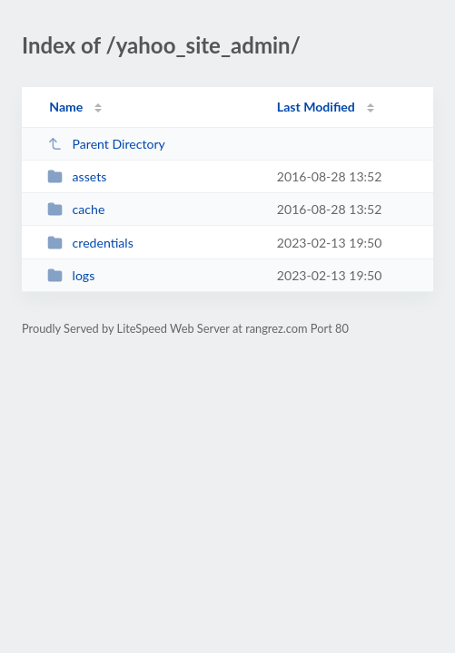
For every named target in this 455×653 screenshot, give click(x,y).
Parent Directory (106, 143)
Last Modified (316, 106)
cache (75, 209)
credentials (90, 242)
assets (76, 176)
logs (70, 275)
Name (66, 106)
